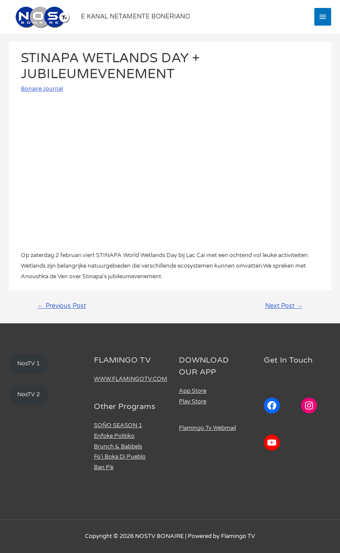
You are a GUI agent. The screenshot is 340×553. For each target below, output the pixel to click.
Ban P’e (103, 467)
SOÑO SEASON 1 (118, 425)
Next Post (283, 306)
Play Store (192, 401)
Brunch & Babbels (118, 446)
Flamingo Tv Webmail (207, 428)
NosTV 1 (28, 363)
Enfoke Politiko (114, 435)
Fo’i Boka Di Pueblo (120, 456)
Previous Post (62, 306)
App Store (192, 390)
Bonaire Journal (42, 88)
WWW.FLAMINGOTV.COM (130, 379)
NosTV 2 (28, 394)
